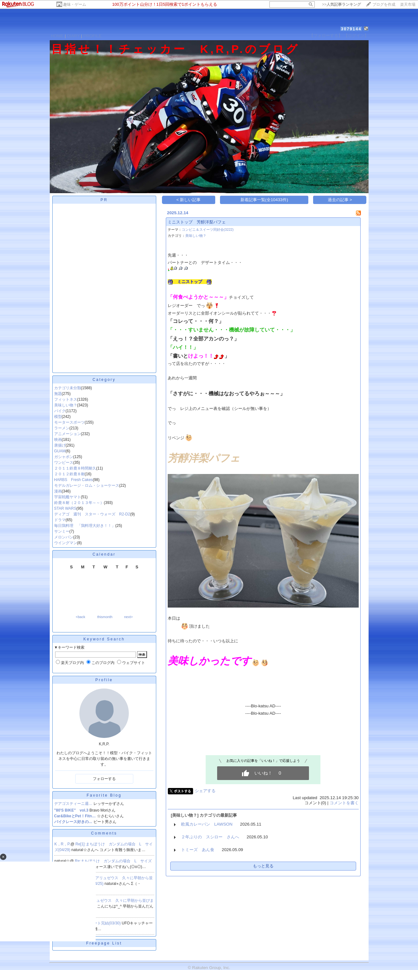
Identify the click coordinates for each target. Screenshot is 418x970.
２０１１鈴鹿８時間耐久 (75, 468)
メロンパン (63, 537)
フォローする (104, 779)
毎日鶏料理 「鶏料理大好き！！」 (84, 525)
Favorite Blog (104, 795)
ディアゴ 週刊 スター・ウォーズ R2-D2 (92, 514)
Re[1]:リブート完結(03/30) (98, 923)
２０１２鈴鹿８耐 (69, 474)
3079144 (351, 28)
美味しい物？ (65, 405)
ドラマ (60, 520)
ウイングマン (65, 543)
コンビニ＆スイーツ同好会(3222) (208, 229)
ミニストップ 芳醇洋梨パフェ (197, 222)
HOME (57, 35)
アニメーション (67, 434)
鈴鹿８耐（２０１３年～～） (79, 502)
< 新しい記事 (188, 199)
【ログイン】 (356, 35)
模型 (58, 416)
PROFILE (92, 35)
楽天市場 (407, 4)
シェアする (205, 790)
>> (341, 4)
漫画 (58, 491)
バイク (60, 411)
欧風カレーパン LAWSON (206, 824)
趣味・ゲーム (74, 4)
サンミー (62, 531)
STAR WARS (65, 508)
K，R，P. (62, 844)
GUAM (60, 451)
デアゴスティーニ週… (73, 803)
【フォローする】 (325, 35)
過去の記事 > (340, 199)
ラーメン (62, 428)
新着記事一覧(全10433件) (264, 199)
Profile (104, 680)
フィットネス (65, 399)
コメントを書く (344, 802)
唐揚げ (60, 445)
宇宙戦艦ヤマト (67, 497)
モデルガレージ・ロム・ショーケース (86, 485)
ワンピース (63, 462)
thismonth (105, 617)
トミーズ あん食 (197, 849)
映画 (58, 439)
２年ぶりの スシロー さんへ (210, 837)
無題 (58, 393)
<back (80, 617)
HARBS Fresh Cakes (73, 480)
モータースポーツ (69, 422)
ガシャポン (63, 457)
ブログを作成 (383, 4)
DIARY (73, 35)
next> (128, 617)
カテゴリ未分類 (67, 388)
